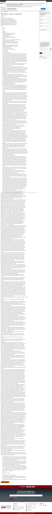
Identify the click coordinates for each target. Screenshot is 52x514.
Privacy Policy (15, 497)
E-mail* (45, 27)
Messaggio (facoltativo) (45, 35)
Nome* (45, 17)
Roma (3, 11)
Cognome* (45, 21)
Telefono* (45, 24)
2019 (6, 11)
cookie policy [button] (21, 4)
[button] (27, 486)
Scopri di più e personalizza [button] (12, 8)
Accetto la (11, 497)
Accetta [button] (43, 8)
